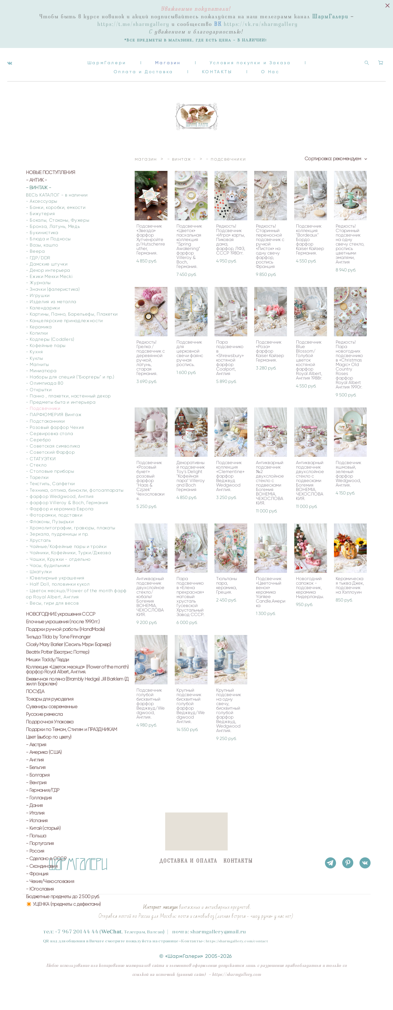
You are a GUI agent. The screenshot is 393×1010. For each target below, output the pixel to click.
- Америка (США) (44, 772)
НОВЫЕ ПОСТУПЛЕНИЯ (50, 192)
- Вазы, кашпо (42, 265)
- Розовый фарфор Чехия (55, 447)
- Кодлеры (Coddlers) (50, 359)
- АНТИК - (36, 200)
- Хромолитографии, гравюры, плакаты (70, 547)
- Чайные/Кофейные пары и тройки (66, 566)
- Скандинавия (41, 886)
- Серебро (38, 459)
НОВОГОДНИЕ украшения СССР (60, 634)
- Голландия (38, 818)
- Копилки (37, 353)
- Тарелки (37, 497)
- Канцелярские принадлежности (64, 340)
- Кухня (34, 372)
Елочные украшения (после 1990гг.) (62, 641)
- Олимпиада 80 (44, 403)
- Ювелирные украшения (55, 597)
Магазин (168, 57)
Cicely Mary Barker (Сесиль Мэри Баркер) (68, 664)
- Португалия (40, 863)
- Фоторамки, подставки (54, 535)
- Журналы (38, 303)
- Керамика (39, 346)
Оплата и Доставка (143, 66)
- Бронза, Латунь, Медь (53, 246)
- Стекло (36, 485)
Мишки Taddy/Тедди (47, 679)
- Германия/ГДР (42, 810)
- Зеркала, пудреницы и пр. (57, 554)
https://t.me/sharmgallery (133, 24)
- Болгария (37, 795)
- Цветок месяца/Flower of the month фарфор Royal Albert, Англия (76, 613)
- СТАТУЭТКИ (41, 478)
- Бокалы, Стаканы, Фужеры (57, 240)
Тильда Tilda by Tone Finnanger (58, 657)
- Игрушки (38, 315)
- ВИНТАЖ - (38, 207)
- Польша (36, 856)
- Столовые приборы (50, 491)
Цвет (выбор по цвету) (48, 757)
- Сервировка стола (49, 453)
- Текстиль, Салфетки (50, 504)
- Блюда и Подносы (48, 258)
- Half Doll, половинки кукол (57, 604)
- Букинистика (42, 252)
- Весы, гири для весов (52, 623)
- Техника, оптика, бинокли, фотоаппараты (75, 510)
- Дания (34, 825)
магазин (146, 179)
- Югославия (40, 909)
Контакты (191, 941)
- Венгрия (36, 802)
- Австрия (36, 764)
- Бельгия (36, 787)
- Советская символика (53, 466)
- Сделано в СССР (46, 878)
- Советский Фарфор (50, 472)
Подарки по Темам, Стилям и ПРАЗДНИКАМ (71, 749)
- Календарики (43, 327)
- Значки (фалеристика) (52, 309)
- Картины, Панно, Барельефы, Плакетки (72, 334)
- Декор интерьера (48, 290)
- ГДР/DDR (38, 277)
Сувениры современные (51, 726)
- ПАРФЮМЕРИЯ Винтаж (54, 434)
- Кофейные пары (46, 365)
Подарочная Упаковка (50, 742)
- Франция (37, 894)
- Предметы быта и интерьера (61, 422)
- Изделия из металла (51, 321)
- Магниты (37, 384)
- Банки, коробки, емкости (55, 227)
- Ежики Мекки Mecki (49, 296)
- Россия (35, 871)
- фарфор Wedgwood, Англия (60, 516)
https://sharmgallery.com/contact (237, 941)
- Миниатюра (41, 390)
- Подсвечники (43, 428)
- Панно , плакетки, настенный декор (68, 416)
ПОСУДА (35, 711)
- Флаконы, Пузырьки (50, 541)
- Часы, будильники (48, 585)
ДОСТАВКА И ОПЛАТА (188, 861)
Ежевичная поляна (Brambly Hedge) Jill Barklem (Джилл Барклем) (77, 701)
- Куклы (34, 378)
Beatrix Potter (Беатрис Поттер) (57, 672)
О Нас (270, 66)
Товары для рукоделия (49, 719)
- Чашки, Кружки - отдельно (58, 579)
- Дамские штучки (46, 284)
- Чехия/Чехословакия (50, 901)
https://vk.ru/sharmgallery (261, 24)
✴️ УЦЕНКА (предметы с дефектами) (63, 924)
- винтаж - (181, 179)
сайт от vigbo (35, 993)
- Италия (35, 833)
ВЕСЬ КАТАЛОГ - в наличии (57, 215)
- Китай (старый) (43, 848)
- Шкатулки (39, 591)
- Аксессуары (41, 221)
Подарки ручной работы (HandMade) (65, 649)
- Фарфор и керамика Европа (60, 528)
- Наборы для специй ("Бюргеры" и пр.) (70, 397)
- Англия (35, 780)
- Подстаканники (45, 441)
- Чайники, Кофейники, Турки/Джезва (68, 573)
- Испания (37, 840)
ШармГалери (106, 57)
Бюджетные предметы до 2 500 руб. (62, 916)
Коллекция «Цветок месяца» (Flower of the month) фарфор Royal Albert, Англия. (77, 689)
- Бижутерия (40, 234)
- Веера (35, 271)
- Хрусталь (38, 560)
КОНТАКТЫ (217, 66)
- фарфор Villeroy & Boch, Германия (67, 522)
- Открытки (39, 409)
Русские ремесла (44, 734)
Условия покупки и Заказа (250, 57)
